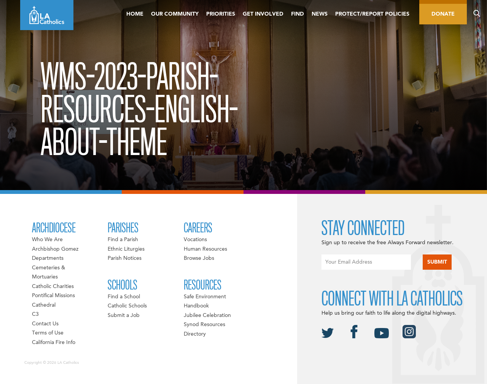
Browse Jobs (199, 258)
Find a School (124, 296)
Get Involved (263, 14)
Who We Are (47, 239)
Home (134, 14)
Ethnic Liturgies (126, 249)
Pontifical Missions (53, 295)
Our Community (175, 14)
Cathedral (44, 305)
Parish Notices (125, 258)
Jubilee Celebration (207, 315)
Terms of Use (48, 333)
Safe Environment (205, 296)
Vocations (195, 239)
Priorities (220, 14)
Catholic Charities (53, 286)
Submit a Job (124, 315)
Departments (48, 258)
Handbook (196, 306)
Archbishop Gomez (55, 249)
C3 (35, 314)
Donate (443, 14)
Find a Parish (123, 239)
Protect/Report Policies (372, 14)
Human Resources (205, 249)
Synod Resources (204, 324)
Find (297, 14)
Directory (195, 334)
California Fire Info (53, 342)
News (320, 14)
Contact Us (45, 323)
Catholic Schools (127, 306)
